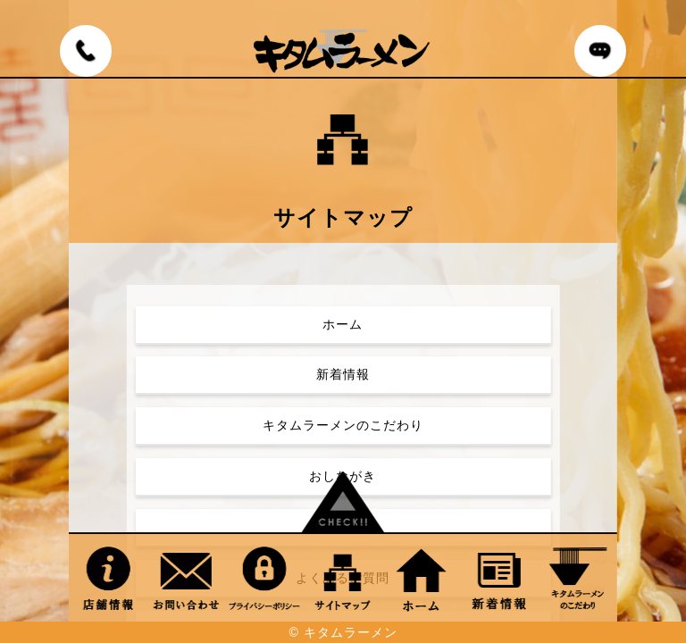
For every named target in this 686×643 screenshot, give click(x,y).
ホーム (342, 324)
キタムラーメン (350, 632)
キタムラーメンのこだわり (343, 425)
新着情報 (343, 374)
